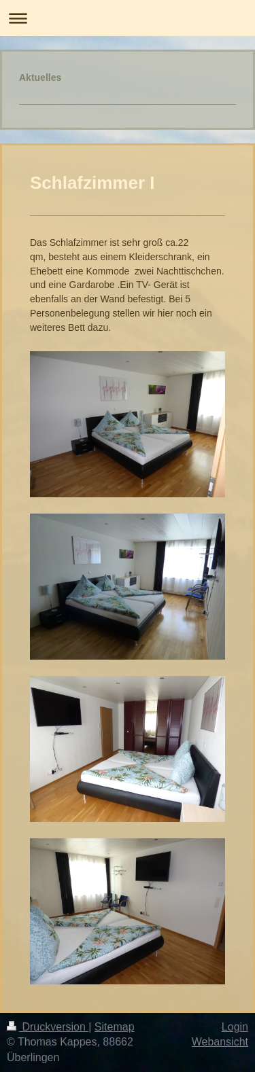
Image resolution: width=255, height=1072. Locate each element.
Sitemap (115, 1027)
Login (235, 1027)
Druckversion (47, 1027)
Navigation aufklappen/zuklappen (127, 18)
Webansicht (220, 1042)
